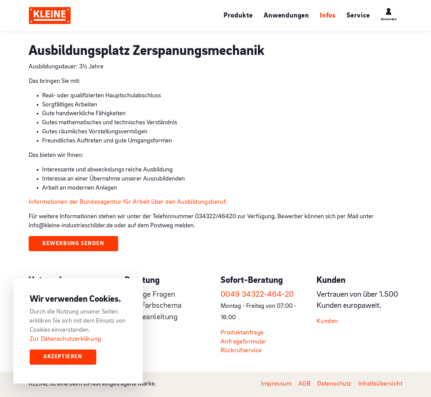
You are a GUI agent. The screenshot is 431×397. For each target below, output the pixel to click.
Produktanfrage (242, 333)
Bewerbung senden (73, 243)
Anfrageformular (244, 342)
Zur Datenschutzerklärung (65, 339)
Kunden (327, 321)
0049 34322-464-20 (257, 295)
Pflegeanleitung (151, 317)
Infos (328, 15)
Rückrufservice (241, 351)
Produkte (238, 15)
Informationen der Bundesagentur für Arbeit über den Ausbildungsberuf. (128, 202)
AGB (304, 384)
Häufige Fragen (150, 295)
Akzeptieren (62, 357)
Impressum (276, 384)
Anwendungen (286, 15)
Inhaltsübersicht (380, 384)
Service (358, 15)
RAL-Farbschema (153, 306)
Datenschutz (334, 384)
